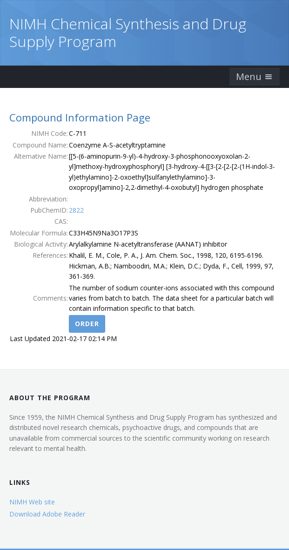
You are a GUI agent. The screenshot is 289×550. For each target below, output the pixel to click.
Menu (254, 76)
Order (87, 323)
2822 (76, 210)
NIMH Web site (32, 501)
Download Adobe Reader (47, 514)
